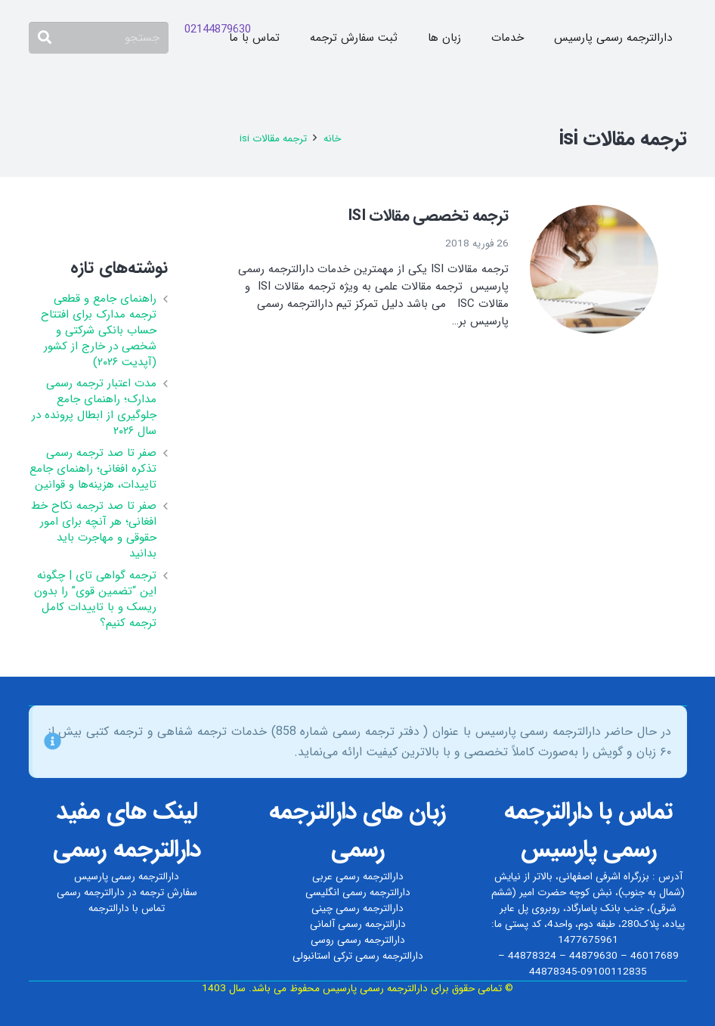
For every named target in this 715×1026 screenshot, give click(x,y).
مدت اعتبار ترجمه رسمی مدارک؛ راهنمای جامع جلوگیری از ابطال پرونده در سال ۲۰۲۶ (94, 407)
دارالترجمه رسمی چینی (357, 908)
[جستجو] (99, 38)
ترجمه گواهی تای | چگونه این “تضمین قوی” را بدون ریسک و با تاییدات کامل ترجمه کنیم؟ (95, 599)
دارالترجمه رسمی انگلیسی (357, 892)
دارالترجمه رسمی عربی (358, 877)
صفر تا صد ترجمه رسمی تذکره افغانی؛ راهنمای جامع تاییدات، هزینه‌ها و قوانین (92, 469)
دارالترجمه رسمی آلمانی (358, 924)
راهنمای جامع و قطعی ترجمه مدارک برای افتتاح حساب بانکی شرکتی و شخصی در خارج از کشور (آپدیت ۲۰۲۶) (98, 330)
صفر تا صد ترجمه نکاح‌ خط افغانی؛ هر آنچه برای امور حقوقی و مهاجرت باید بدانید (93, 530)
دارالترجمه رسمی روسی (358, 940)
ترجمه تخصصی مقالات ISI (428, 215)
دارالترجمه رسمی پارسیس (126, 877)
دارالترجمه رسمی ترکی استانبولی (357, 956)
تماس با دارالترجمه (126, 908)
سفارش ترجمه (168, 892)
